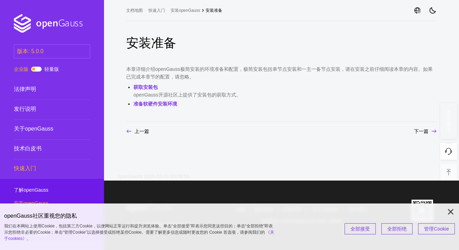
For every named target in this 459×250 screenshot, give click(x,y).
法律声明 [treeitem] (45, 89)
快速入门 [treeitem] (45, 168)
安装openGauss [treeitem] (185, 10)
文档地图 (134, 10)
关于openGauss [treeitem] (45, 129)
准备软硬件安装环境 (155, 104)
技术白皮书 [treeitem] (45, 148)
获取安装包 (145, 87)
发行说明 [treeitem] (45, 109)
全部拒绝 (397, 229)
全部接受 (360, 229)
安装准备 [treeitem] (214, 10)
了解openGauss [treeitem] (45, 190)
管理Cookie (436, 229)
